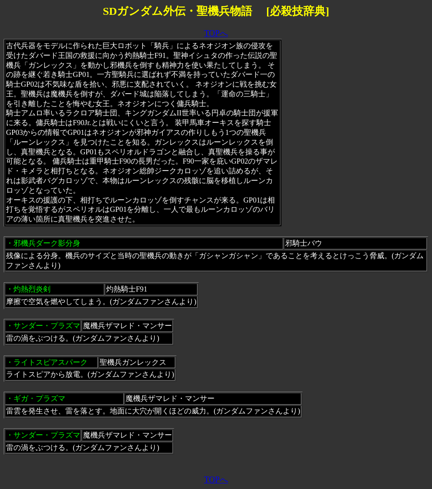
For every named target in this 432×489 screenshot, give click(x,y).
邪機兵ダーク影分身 (46, 243)
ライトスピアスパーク (50, 362)
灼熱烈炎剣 (32, 289)
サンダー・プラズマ (46, 326)
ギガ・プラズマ (39, 398)
